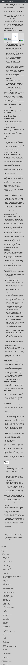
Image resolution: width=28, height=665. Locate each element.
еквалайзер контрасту (7, 584)
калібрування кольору (7, 600)
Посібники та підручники (6, 662)
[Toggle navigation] (25, 2)
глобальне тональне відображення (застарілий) (12, 576)
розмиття (4, 639)
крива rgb (5, 611)
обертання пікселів (6, 619)
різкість (4, 638)
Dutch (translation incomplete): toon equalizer (13, 539)
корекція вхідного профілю (8, 608)
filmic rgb (4, 558)
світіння (4, 641)
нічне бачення (5, 618)
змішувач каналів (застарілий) (9, 591)
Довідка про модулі (12, 4)
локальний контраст (7, 612)
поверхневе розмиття (7, 629)
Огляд (3, 545)
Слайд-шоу (4, 551)
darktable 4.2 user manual (7, 1)
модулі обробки (20, 4)
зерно (4, 589)
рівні (4, 635)
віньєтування (5, 572)
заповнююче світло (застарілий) (9, 588)
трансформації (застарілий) (8, 652)
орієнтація (5, 623)
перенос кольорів (6, 626)
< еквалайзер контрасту (8, 7)
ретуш (4, 634)
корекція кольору (6, 610)
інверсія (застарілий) (7, 597)
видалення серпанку (7, 568)
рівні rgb (4, 637)
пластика (4, 627)
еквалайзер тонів (6, 585)
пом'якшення (5, 630)
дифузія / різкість (6, 583)
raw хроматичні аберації (7, 561)
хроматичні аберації (7, 656)
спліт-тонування (6, 642)
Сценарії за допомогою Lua (7, 661)
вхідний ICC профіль (7, 574)
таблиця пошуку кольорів (8, 643)
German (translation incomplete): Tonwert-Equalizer (14, 534)
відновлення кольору (7, 570)
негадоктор (5, 616)
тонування (5, 649)
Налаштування (4, 660)
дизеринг (4, 581)
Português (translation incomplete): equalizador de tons (14, 538)
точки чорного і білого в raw (8, 650)
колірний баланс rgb (7, 603)
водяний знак (5, 573)
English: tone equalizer (9, 532)
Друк (3, 553)
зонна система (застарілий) (8, 596)
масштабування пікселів (7, 614)
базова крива (5, 564)
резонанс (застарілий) (7, 633)
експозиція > (21, 7)
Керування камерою (6, 549)
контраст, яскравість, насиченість (9, 607)
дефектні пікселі (6, 580)
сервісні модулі (6, 658)
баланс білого (5, 565)
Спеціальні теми (5, 664)
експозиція (5, 587)
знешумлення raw (6, 593)
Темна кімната (4, 547)
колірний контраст (6, 604)
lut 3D (4, 559)
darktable (6, 4)
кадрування (5, 599)
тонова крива (5, 648)
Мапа (3, 550)
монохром (5, 615)
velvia (4, 562)
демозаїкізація (5, 578)
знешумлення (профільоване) (8, 592)
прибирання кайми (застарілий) (9, 631)
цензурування (5, 657)
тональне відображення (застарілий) (10, 646)
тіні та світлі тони (6, 645)
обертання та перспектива (8, 620)
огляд (3, 555)
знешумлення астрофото (7, 595)
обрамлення (5, 622)
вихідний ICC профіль (7, 569)
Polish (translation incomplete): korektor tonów (13, 535)
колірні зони (5, 606)
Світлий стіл (4, 546)
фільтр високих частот (7, 653)
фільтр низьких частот (7, 654)
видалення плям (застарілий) (8, 566)
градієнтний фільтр (6, 577)
